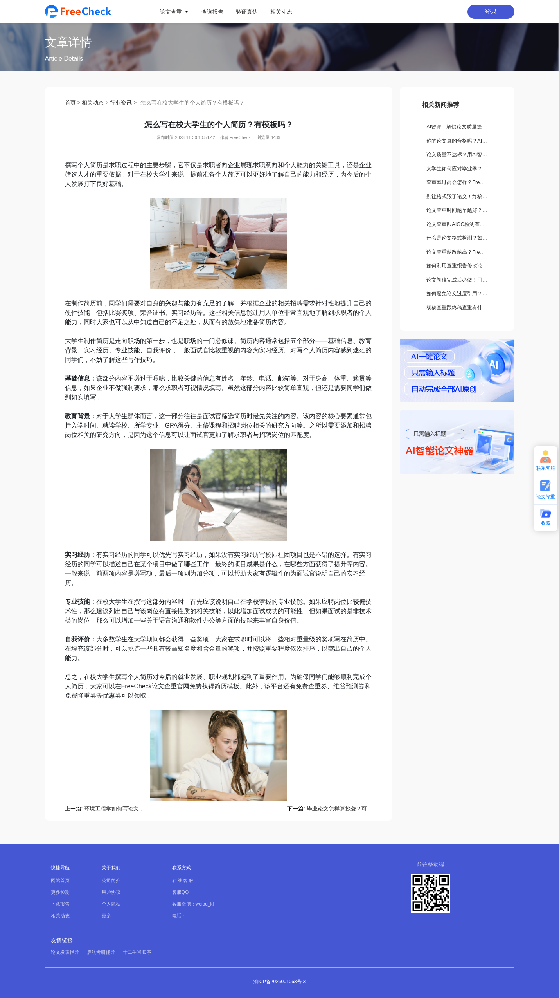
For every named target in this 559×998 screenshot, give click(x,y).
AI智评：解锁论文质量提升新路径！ (466, 127)
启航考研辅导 (101, 952)
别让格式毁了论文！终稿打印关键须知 (469, 196)
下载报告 (60, 904)
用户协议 (111, 892)
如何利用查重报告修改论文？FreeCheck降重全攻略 (484, 266)
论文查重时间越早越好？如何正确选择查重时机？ (482, 210)
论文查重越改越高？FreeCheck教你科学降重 (477, 252)
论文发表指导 (65, 952)
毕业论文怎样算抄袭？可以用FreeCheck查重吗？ (339, 808)
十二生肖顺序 (137, 952)
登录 (491, 11)
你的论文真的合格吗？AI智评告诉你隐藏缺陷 (477, 141)
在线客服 (183, 880)
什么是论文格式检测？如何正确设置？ (469, 238)
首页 (70, 102)
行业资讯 (121, 102)
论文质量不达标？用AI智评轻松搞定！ (469, 154)
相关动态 (93, 102)
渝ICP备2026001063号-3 (279, 981)
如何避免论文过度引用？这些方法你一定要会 (477, 293)
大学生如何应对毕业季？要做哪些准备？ (472, 168)
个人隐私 (111, 904)
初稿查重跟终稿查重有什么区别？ (464, 307)
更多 (106, 916)
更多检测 (60, 892)
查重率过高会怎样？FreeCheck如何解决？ (474, 182)
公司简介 (111, 880)
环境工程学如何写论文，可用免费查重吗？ (117, 808)
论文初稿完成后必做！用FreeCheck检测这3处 (478, 280)
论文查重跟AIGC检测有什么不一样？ (468, 224)
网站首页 (60, 880)
